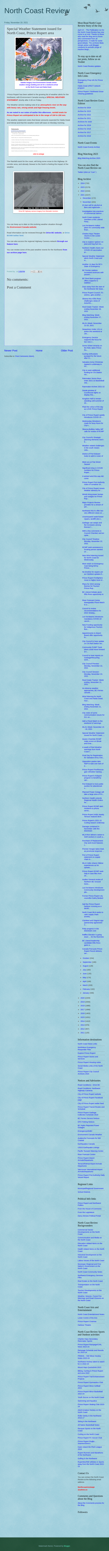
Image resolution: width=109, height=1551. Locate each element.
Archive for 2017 (84, 132)
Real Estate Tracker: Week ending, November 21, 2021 (93, 682)
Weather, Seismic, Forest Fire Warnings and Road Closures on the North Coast (91, 1298)
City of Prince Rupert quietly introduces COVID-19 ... (93, 416)
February (86, 989)
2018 (83, 1006)
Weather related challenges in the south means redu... (93, 448)
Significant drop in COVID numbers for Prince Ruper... (92, 470)
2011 (83, 1033)
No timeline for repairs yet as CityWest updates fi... (92, 573)
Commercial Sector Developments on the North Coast (89, 1232)
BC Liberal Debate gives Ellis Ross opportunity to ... (92, 594)
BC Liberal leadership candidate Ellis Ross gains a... (91, 943)
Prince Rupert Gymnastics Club (90, 1382)
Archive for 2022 (84, 115)
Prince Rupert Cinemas (87, 1321)
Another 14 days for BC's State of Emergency (92, 265)
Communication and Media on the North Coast (90, 1239)
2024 (83, 183)
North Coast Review (37, 10)
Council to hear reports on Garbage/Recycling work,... (92, 657)
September (87, 962)
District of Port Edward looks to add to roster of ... (92, 456)
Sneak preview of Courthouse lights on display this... (91, 392)
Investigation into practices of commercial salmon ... (93, 212)
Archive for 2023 (84, 111)
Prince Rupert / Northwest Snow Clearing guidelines (90, 93)
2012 (83, 1029)
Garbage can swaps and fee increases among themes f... (92, 525)
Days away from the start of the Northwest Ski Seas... (93, 288)
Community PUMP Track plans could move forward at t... (93, 649)
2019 (83, 1002)
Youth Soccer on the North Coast (91, 1397)
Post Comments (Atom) (24, 356)
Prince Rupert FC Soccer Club (90, 1438)
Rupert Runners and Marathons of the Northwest (90, 1454)
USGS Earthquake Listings (88, 1147)
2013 (83, 1025)
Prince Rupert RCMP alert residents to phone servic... (92, 808)
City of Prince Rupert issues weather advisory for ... (93, 489)
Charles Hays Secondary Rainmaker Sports (88, 1340)
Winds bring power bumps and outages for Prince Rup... (92, 496)
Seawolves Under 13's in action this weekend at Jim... (92, 331)
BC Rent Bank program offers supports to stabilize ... (91, 281)
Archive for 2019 (84, 125)
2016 (83, 1013)
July (84, 970)
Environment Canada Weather (90, 1135)
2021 (83, 195)
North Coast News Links (87, 1044)
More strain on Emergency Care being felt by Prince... (92, 566)
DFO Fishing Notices (86, 1122)
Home (39, 350)
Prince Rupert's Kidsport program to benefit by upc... (92, 778)
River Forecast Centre (86, 1154)
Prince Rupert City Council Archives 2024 (88, 1073)
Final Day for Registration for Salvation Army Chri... (93, 756)
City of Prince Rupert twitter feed (91, 1103)
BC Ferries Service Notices (88, 1118)
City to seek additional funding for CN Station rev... (92, 372)
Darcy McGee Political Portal (89, 1216)
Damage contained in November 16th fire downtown (90, 829)
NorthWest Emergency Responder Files (87, 1048)
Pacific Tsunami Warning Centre (90, 1151)
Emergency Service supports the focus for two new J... (92, 339)
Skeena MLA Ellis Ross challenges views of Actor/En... (91, 301)
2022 (83, 191)
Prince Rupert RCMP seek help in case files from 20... (92, 873)
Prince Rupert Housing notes (89, 1062)
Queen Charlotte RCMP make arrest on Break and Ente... (91, 741)
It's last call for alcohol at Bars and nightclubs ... (92, 206)
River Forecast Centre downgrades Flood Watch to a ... (93, 602)
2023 (83, 187)
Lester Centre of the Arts (87, 1318)
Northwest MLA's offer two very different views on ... (93, 512)
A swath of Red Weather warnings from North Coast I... (92, 749)
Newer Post (10, 350)
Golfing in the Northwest (87, 1458)
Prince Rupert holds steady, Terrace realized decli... (93, 816)
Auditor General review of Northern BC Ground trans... (92, 882)
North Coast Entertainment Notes (91, 1314)
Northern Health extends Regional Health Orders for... (92, 800)
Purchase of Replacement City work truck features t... (92, 843)
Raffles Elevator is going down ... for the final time (93, 936)
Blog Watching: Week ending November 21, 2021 (91, 707)
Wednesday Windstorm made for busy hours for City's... (92, 423)
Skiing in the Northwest (87, 1421)
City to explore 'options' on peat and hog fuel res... (92, 243)
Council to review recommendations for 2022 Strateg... (91, 611)
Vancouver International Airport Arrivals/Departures (90, 1171)
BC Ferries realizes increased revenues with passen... (93, 272)
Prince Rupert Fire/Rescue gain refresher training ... (93, 771)
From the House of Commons (89, 1209)
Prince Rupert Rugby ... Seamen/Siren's (87, 1442)
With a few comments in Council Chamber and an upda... (93, 533)
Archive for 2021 (84, 118)
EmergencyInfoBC (85, 1131)
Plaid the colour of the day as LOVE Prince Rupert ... (92, 409)
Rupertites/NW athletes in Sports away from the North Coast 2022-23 (91, 1464)
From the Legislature (86, 1212)
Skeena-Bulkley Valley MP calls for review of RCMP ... (93, 431)
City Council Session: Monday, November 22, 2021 (92, 674)
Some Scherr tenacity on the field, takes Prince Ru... (92, 348)
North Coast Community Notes (90, 1272)
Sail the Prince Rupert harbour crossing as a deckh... (92, 906)
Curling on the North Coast (88, 1434)
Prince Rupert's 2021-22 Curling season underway (93, 822)
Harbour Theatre (84, 1325)
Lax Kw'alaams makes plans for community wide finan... (93, 228)
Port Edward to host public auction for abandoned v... (92, 786)
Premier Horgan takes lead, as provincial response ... (93, 850)
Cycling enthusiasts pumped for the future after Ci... (91, 356)
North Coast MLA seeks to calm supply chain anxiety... (92, 914)
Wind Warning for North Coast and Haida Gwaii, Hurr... (92, 698)
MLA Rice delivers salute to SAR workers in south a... (93, 836)
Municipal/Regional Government (90, 1188)
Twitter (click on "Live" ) (87, 172)
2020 (83, 998)
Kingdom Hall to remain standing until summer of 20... (93, 401)
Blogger (67, 1546)
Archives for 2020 (85, 122)
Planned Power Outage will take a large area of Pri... (93, 793)
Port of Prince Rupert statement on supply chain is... (91, 857)
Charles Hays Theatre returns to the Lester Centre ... (91, 236)
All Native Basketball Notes (88, 1425)
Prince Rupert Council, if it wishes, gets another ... (92, 294)
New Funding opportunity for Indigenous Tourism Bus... (92, 627)
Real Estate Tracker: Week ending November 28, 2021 (93, 309)
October (86, 958)
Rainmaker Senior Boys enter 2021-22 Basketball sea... (93, 380)
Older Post (67, 350)
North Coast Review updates (89, 66)
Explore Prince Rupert (86, 1053)
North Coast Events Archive (89, 147)
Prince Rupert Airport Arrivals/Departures (86, 1159)
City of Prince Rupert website (89, 1094)
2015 (83, 1017)
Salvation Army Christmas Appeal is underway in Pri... (92, 364)
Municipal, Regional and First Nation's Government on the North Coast (89, 1266)
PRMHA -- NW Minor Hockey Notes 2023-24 (89, 1357)
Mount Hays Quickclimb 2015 (89, 1367)
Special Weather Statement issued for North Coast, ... (93, 734)
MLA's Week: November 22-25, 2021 (92, 324)
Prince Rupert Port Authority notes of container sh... (93, 483)
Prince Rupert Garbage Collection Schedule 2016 (88, 1114)
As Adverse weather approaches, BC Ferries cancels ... (92, 690)
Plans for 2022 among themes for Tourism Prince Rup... (91, 586)
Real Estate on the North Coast (90, 1281)
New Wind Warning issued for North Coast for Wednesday (92, 558)
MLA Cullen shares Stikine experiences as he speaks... (92, 865)
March (85, 985)
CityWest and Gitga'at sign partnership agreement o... (92, 923)
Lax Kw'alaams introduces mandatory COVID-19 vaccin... (92, 619)
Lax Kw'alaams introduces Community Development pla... (93, 890)
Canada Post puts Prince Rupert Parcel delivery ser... (92, 951)
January (86, 993)
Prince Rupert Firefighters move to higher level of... (93, 579)
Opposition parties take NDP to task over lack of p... (92, 763)
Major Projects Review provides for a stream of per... (92, 505)
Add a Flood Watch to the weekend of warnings (92, 722)
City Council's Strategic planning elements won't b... (92, 439)
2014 (83, 1021)
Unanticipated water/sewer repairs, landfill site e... (92, 518)
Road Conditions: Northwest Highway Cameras (89, 1089)
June (85, 974)
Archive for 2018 (84, 129)
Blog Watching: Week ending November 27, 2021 (91, 317)
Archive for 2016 (84, 136)
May (85, 977)
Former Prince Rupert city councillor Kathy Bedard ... (92, 898)
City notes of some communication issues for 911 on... (93, 715)
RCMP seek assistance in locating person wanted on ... (92, 549)
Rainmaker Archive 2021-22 (93, 387)
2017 (83, 1010)
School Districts (84, 1192)
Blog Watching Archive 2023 (89, 158)
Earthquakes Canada (86, 1144)
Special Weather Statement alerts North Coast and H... (93, 258)
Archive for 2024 (84, 108)
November (87, 202)
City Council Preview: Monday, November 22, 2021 (92, 666)
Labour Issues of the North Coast (91, 1261)
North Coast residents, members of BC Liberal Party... (92, 219)
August (86, 966)
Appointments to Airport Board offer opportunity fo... (92, 635)
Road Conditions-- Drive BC (89, 1085)
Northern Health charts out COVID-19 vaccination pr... (92, 250)
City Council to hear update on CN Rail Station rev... (93, 642)
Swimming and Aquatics (87, 1401)
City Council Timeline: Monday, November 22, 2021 (92, 541)
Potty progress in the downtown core (90, 930)
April (85, 981)
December (87, 198)
